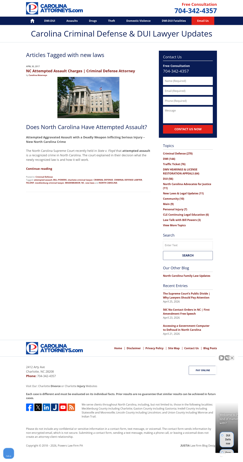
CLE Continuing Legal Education (186, 214)
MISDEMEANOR (72, 182)
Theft (111, 21)
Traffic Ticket (174, 164)
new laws (89, 182)
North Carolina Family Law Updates (186, 276)
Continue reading (39, 169)
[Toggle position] (225, 356)
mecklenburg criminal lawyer (49, 182)
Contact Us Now (188, 129)
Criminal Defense (44, 176)
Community (173, 199)
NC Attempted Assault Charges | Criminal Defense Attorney (80, 70)
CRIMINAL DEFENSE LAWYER (128, 179)
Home (30, 21)
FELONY (30, 182)
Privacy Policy (154, 348)
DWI (169, 159)
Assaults (72, 21)
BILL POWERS (60, 179)
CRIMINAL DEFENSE (103, 179)
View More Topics (174, 225)
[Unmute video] (184, 356)
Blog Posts (210, 348)
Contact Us (191, 348)
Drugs (93, 21)
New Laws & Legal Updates (183, 193)
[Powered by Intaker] (215, 455)
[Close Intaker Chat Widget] (232, 356)
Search (188, 255)
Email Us (203, 21)
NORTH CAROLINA (108, 182)
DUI (168, 179)
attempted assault (43, 179)
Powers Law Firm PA (70, 445)
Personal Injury (175, 209)
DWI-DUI (49, 21)
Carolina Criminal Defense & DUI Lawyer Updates (54, 8)
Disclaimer (134, 348)
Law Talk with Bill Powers (182, 220)
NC (82, 182)
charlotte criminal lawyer (80, 179)
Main (168, 204)
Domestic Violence (138, 21)
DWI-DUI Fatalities (174, 21)
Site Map (174, 348)
